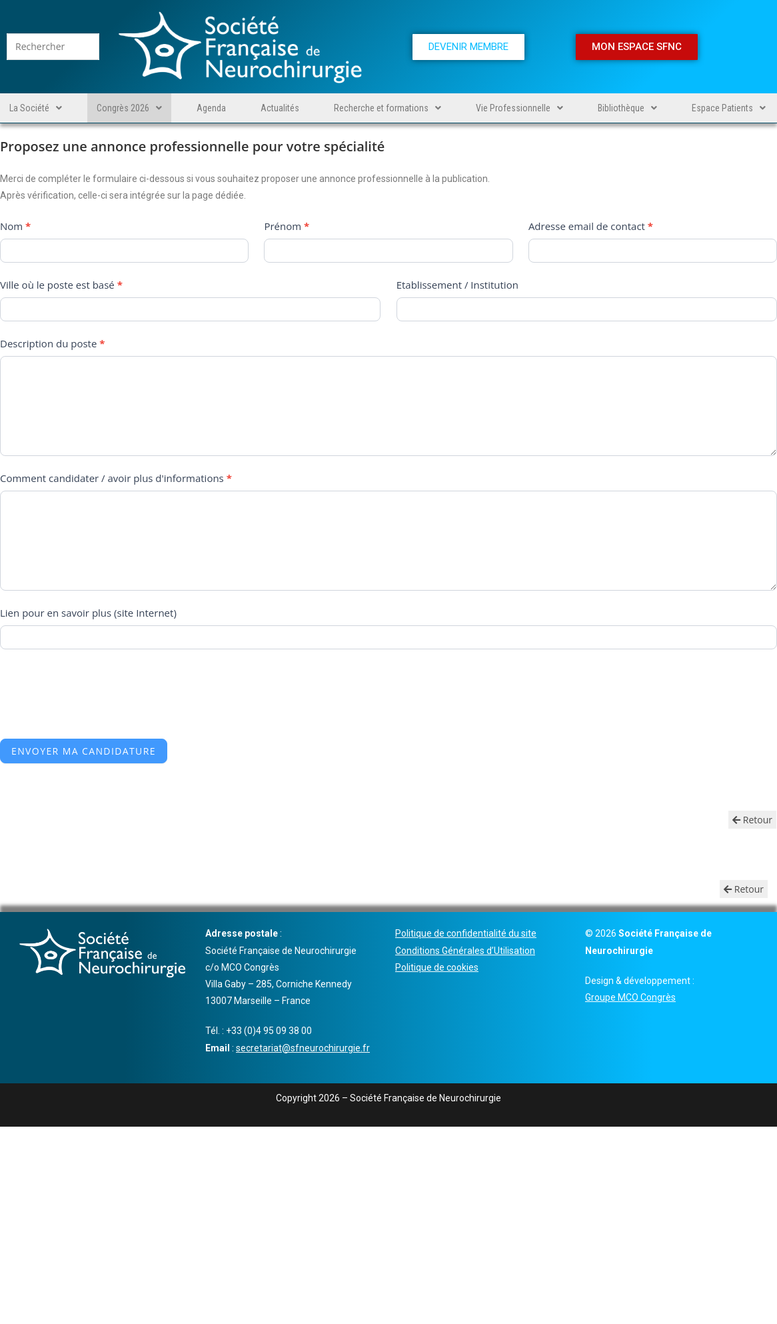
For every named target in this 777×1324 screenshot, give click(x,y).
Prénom (286, 226)
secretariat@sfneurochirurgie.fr (303, 1048)
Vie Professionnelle (519, 108)
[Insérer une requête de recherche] (53, 46)
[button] (35, 108)
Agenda (211, 108)
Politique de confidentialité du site (465, 933)
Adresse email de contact (590, 226)
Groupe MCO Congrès (630, 997)
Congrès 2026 (129, 108)
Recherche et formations (387, 108)
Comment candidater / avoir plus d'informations (116, 478)
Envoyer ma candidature (83, 751)
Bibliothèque (627, 108)
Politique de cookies (436, 967)
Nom (15, 226)
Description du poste (52, 343)
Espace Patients (729, 108)
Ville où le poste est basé (61, 284)
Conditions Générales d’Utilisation (465, 950)
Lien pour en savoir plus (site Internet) (88, 612)
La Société (35, 108)
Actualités (280, 108)
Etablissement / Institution (457, 284)
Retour (752, 819)
